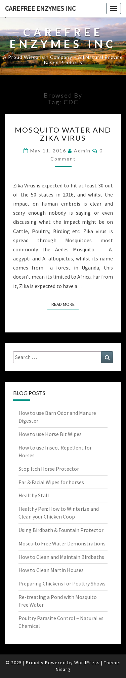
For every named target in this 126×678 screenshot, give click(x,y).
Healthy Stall (33, 495)
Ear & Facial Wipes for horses (51, 482)
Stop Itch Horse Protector (48, 468)
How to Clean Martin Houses (51, 570)
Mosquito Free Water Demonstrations (62, 543)
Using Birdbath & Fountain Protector (60, 530)
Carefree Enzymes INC (40, 8)
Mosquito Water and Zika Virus (63, 133)
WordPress (87, 662)
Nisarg (63, 669)
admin (82, 150)
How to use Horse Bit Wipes (50, 434)
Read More (65, 303)
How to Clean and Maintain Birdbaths (61, 557)
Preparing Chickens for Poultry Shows (62, 583)
